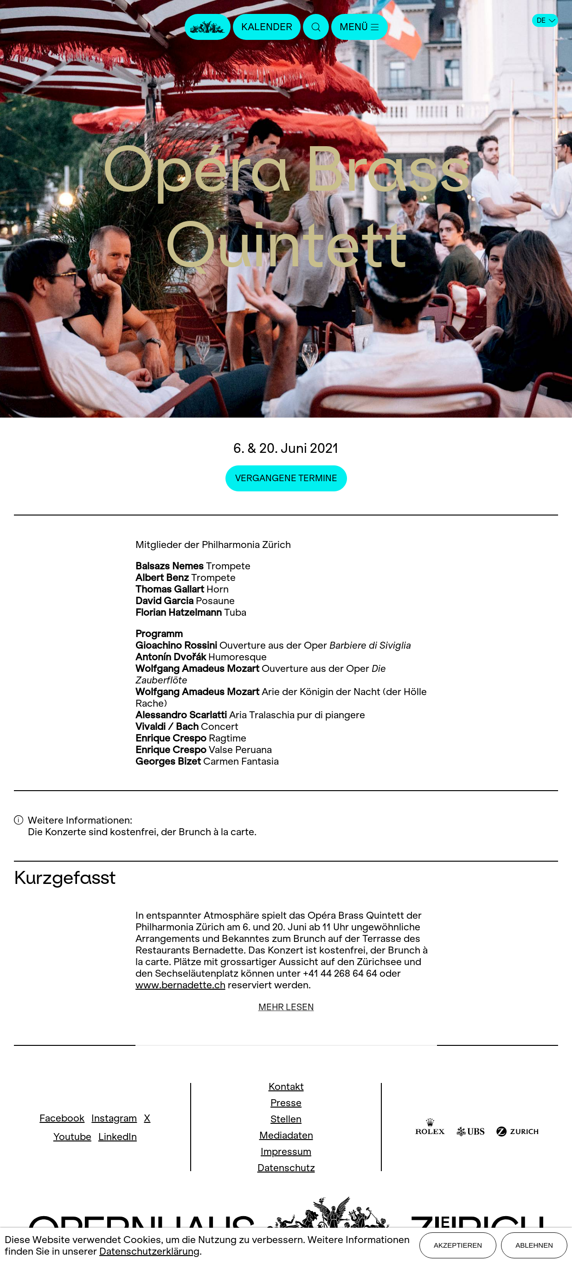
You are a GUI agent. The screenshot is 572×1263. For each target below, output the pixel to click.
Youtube (72, 1136)
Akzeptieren (458, 1245)
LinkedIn (117, 1136)
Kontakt (286, 1086)
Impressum (286, 1151)
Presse (286, 1102)
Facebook (61, 1118)
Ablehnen (534, 1245)
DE (546, 20)
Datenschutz (286, 1167)
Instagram (114, 1118)
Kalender (266, 26)
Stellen (286, 1119)
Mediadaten (286, 1135)
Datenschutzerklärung (149, 1251)
